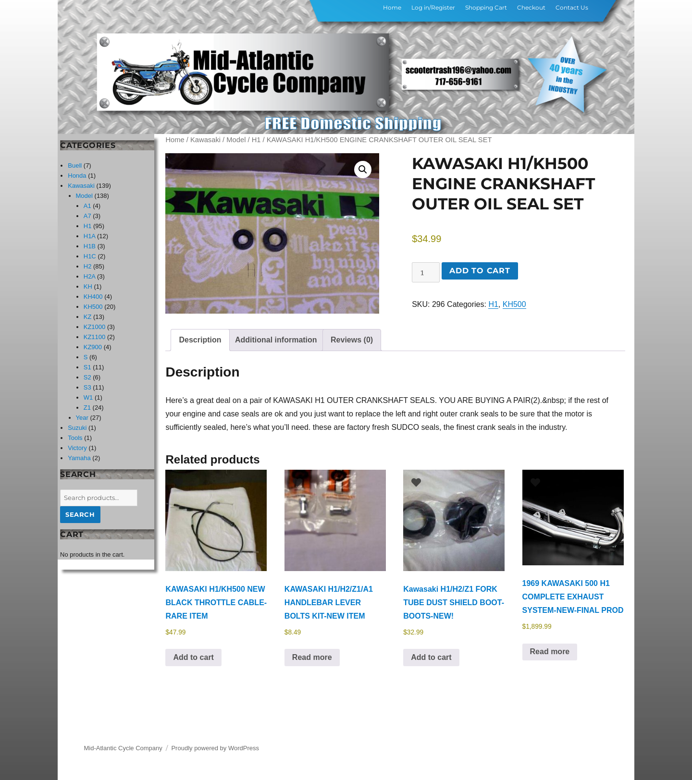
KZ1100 (95, 337)
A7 (87, 215)
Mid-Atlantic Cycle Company (123, 748)
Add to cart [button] (193, 657)
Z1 (87, 407)
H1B (90, 246)
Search (80, 514)
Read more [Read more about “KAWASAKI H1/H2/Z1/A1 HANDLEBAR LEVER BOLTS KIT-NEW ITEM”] (312, 657)
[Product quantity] (426, 272)
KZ (88, 316)
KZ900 (93, 347)
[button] (362, 169)
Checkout (531, 7)
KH (88, 286)
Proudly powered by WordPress (215, 748)
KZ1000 (95, 326)
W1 (88, 397)
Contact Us (572, 7)
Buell (75, 165)
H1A (90, 236)
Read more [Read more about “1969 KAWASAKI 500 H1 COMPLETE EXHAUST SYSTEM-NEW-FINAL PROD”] (550, 651)
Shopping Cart (486, 7)
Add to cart (479, 270)
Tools (75, 437)
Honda (77, 175)
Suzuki (77, 427)
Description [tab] (200, 340)
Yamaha (79, 458)
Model (236, 140)
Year (82, 417)
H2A (90, 276)
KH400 (93, 296)
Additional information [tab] (276, 340)
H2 (88, 266)
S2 (87, 377)
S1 (87, 367)
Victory (77, 447)
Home (392, 7)
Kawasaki (205, 140)
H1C (90, 256)
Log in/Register (433, 7)
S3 (87, 387)
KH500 (514, 304)
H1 (256, 140)
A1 (87, 205)
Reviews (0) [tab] (352, 340)
